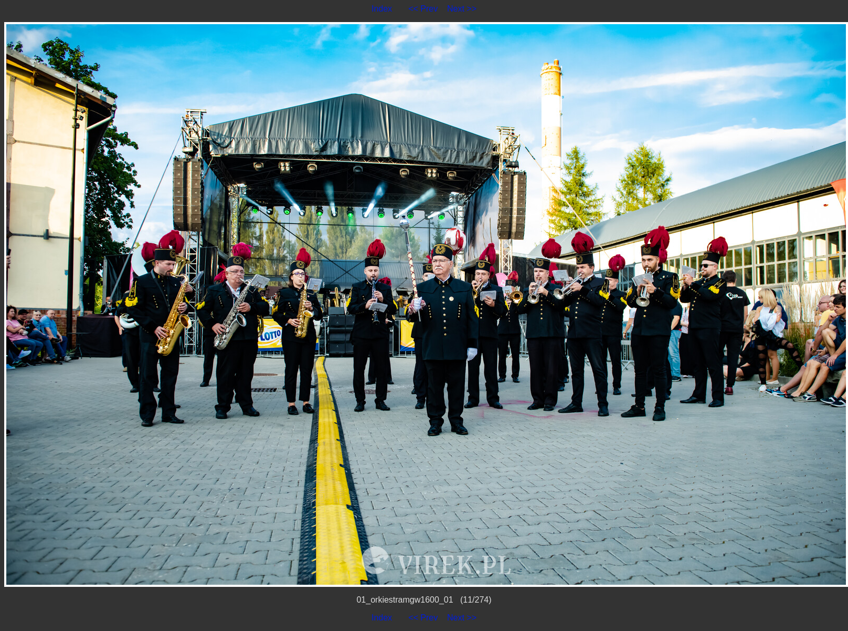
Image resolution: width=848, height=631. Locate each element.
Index (382, 8)
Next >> (461, 8)
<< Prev (423, 8)
